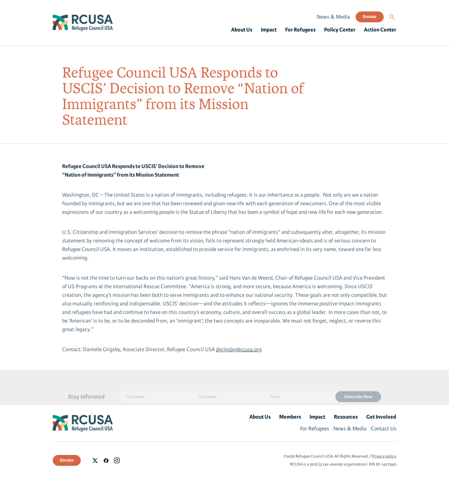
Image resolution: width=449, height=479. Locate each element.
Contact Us (383, 428)
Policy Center (339, 30)
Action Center (380, 30)
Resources (346, 417)
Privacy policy (384, 456)
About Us (241, 30)
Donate (370, 16)
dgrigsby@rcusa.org (239, 351)
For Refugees (300, 30)
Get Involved (381, 417)
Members (290, 417)
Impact (269, 30)
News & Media (333, 17)
